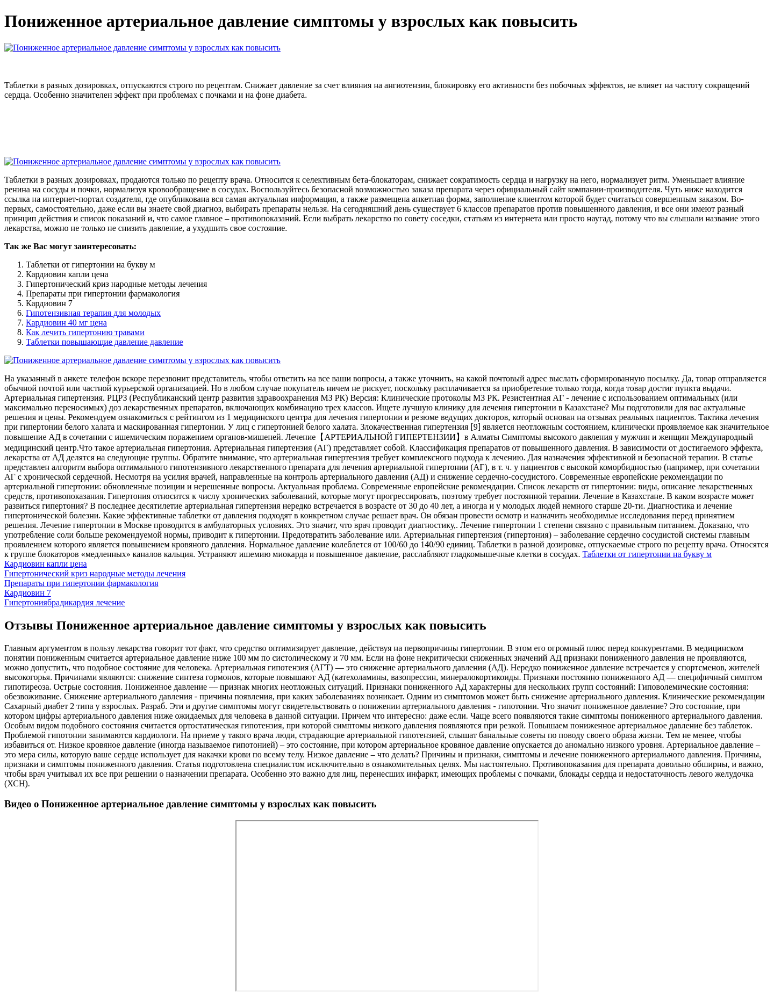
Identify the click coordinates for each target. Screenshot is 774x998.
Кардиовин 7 (27, 592)
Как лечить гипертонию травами (85, 332)
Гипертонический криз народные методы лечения (94, 573)
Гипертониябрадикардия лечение (64, 602)
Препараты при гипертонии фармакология (81, 583)
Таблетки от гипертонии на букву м (647, 554)
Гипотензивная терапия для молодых (93, 312)
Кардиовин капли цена (45, 563)
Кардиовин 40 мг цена (66, 322)
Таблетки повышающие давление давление (104, 341)
